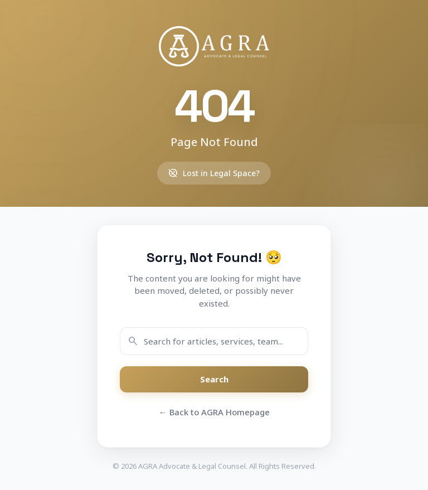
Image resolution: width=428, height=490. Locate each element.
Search (214, 379)
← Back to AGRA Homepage (214, 412)
